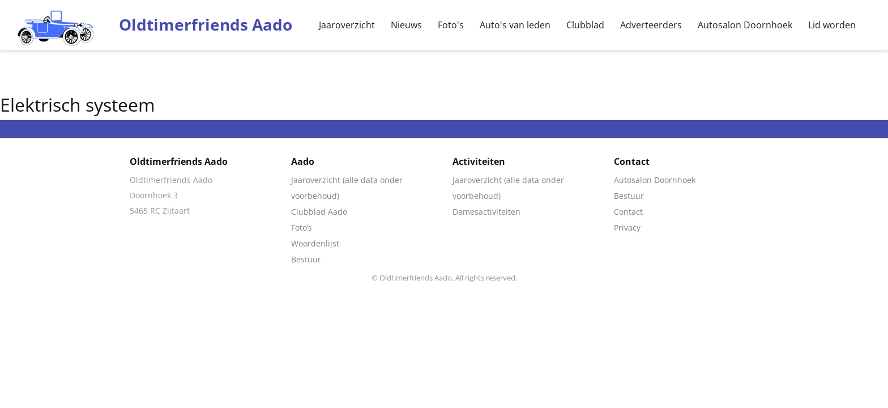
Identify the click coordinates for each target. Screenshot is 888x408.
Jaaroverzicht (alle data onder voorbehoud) (347, 188)
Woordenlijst (315, 243)
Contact (628, 211)
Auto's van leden (515, 25)
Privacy (627, 227)
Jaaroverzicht (347, 25)
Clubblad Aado (319, 211)
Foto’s (301, 227)
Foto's (451, 25)
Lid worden (832, 25)
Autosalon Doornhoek (745, 25)
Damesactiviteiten (486, 211)
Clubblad (585, 25)
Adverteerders (651, 25)
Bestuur (306, 259)
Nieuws (406, 25)
